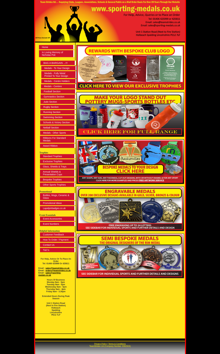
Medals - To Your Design (57, 68)
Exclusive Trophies (52, 161)
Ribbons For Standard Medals (53, 139)
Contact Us (48, 245)
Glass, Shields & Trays (54, 166)
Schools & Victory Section (56, 122)
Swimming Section (52, 117)
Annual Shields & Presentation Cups (52, 173)
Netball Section (50, 127)
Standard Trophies (51, 156)
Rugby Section (50, 107)
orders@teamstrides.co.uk (58, 270)
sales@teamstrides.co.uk (57, 268)
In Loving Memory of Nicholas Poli (53, 53)
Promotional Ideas (51, 203)
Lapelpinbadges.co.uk (53, 208)
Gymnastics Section (53, 96)
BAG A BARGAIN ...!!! (56, 62)
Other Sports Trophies (53, 184)
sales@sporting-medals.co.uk (49, 274)
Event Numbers (50, 224)
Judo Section (49, 101)
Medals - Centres (52, 86)
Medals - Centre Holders (56, 81)
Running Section (51, 112)
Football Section (51, 91)
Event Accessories (51, 218)
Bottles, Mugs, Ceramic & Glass (55, 196)
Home (45, 47)
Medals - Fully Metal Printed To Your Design (56, 74)
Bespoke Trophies (51, 179)
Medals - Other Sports (54, 132)
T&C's (45, 250)
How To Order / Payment (55, 239)
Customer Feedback (52, 234)
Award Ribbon (49, 145)
